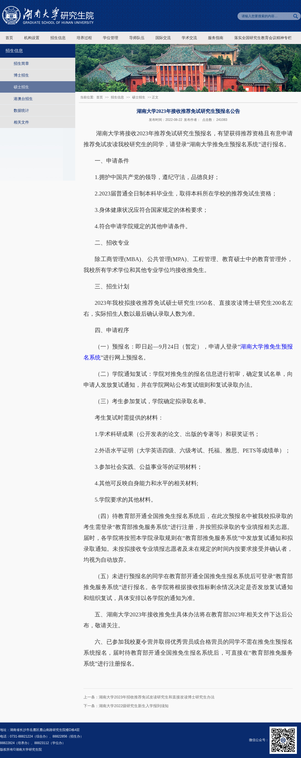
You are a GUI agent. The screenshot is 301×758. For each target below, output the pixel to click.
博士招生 (21, 75)
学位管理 (110, 38)
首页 (9, 38)
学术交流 (189, 38)
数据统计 (21, 110)
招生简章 (21, 63)
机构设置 (31, 38)
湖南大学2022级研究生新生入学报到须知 (134, 706)
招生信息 (58, 38)
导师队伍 (136, 38)
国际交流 (163, 38)
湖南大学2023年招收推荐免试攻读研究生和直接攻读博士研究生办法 (157, 697)
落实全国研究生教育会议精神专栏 (263, 38)
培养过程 (84, 38)
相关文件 (21, 122)
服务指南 (215, 38)
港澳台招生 (23, 98)
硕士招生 (21, 87)
